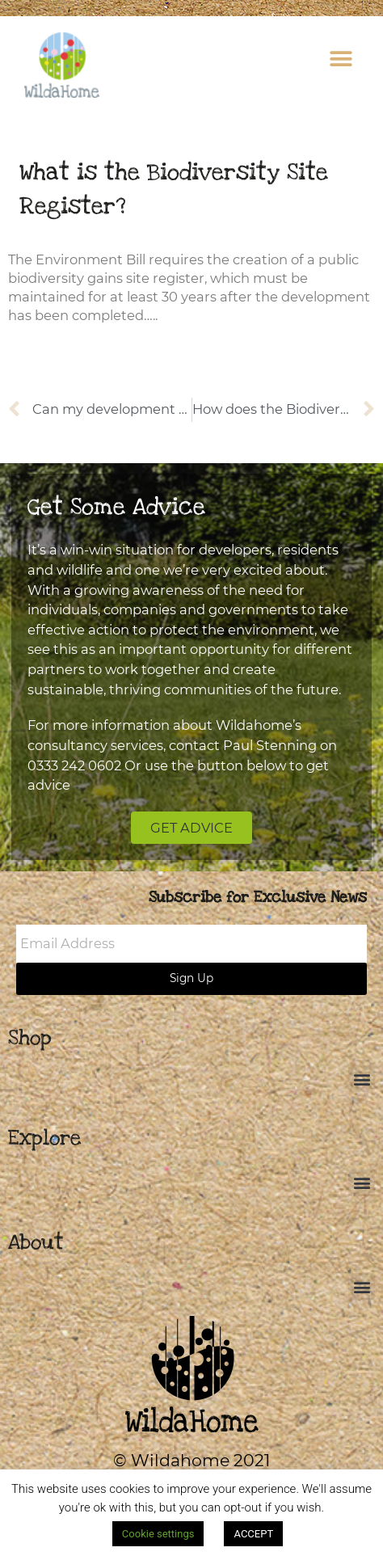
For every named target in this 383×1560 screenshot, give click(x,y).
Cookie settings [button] (158, 1534)
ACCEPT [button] (253, 1534)
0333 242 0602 (74, 765)
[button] (340, 58)
